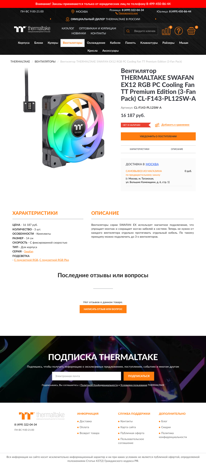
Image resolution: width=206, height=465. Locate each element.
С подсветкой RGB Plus (54, 260)
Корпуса (24, 42)
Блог (164, 421)
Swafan (28, 251)
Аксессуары (110, 50)
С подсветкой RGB (26, 260)
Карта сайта (128, 427)
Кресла (93, 50)
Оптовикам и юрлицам (97, 28)
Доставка (86, 421)
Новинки (79, 33)
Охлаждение (96, 42)
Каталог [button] (68, 28)
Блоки (38, 42)
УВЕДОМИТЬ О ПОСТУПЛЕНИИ (158, 136)
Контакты (98, 33)
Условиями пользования (133, 385)
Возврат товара (89, 433)
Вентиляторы (72, 42)
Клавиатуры (149, 42)
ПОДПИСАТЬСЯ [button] (139, 376)
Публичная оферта (132, 433)
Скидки (166, 427)
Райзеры (168, 42)
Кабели (115, 42)
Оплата (84, 427)
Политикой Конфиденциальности (99, 385)
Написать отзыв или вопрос (103, 309)
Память (130, 42)
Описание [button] (177, 149)
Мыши (183, 42)
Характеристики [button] (139, 149)
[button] (127, 13)
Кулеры (53, 42)
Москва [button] (152, 164)
